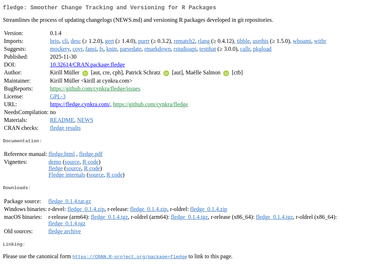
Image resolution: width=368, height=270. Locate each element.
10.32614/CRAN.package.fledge (87, 66)
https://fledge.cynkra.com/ (80, 106)
